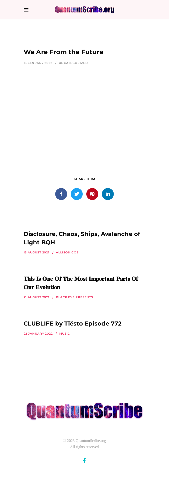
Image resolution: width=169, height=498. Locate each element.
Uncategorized (73, 63)
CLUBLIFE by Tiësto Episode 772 (73, 323)
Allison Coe (67, 252)
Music (64, 333)
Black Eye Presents (74, 297)
